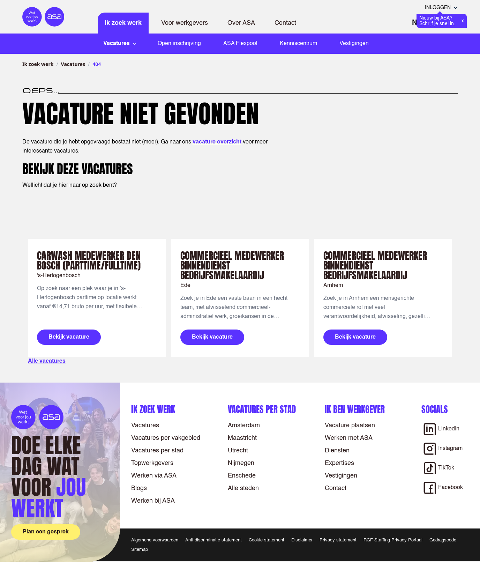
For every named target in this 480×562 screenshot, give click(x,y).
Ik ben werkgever (355, 409)
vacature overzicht (217, 142)
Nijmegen (241, 463)
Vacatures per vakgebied (165, 438)
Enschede (242, 476)
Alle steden (243, 488)
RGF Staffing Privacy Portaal (392, 540)
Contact (285, 23)
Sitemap (139, 549)
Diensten (337, 451)
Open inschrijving (179, 43)
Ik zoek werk (123, 23)
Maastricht (242, 438)
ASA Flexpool (240, 43)
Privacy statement (338, 540)
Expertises (339, 463)
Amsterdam (244, 425)
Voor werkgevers (184, 23)
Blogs (139, 488)
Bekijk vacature (68, 337)
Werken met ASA (349, 438)
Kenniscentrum (298, 43)
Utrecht (238, 451)
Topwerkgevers (152, 463)
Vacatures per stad (157, 451)
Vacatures (73, 64)
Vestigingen (354, 43)
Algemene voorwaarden (154, 540)
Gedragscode (442, 540)
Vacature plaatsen (350, 425)
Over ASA (241, 23)
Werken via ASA (154, 476)
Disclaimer (302, 540)
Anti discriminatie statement (213, 540)
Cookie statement (266, 540)
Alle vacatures (47, 361)
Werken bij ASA (153, 501)
